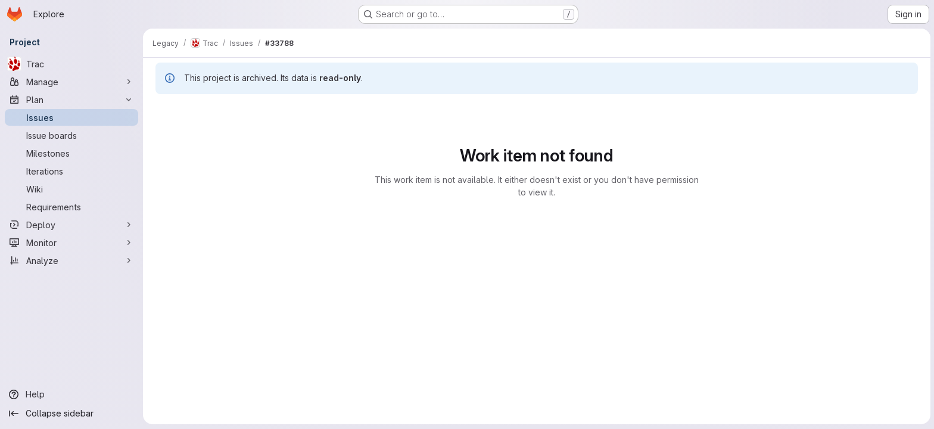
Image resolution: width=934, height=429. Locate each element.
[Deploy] (71, 224)
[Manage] (71, 81)
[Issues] (71, 117)
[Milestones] (71, 153)
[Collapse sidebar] (71, 413)
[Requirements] (71, 206)
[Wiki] (71, 189)
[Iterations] (71, 171)
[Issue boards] (71, 135)
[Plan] (71, 99)
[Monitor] (71, 242)
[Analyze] (71, 260)
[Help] (71, 394)
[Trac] (71, 63)
